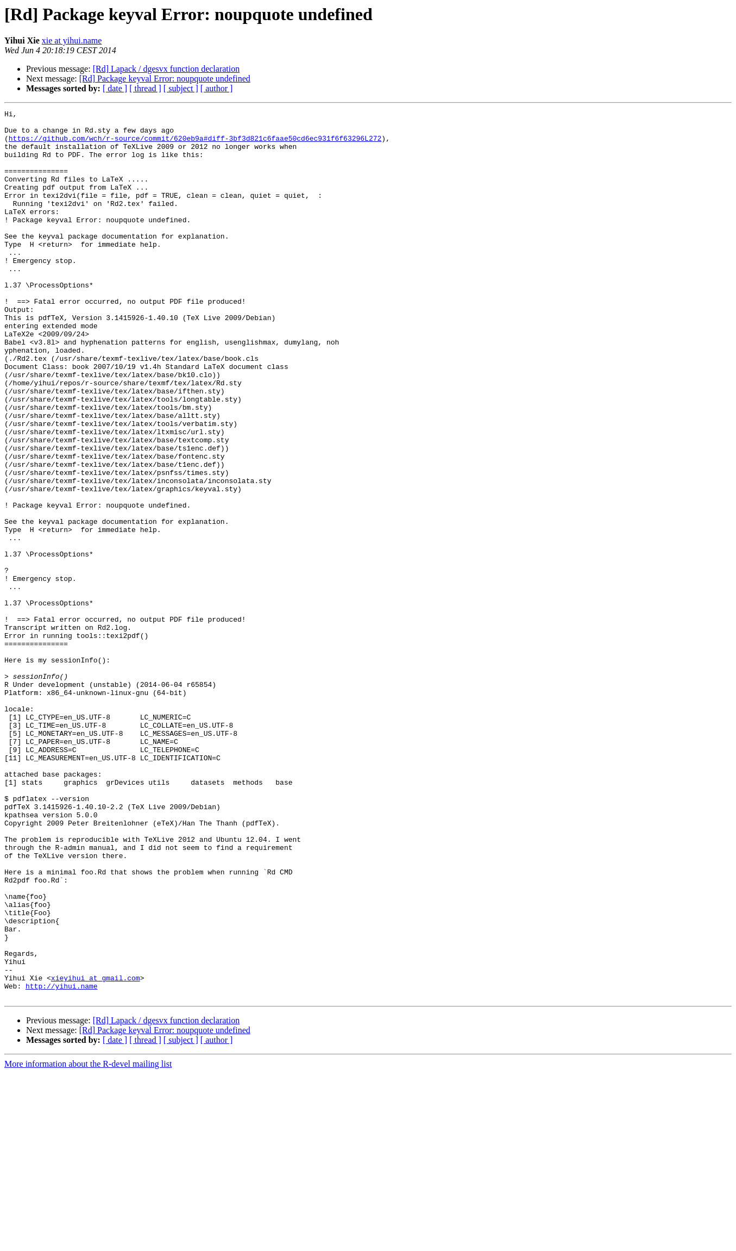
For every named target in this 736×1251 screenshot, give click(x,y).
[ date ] (115, 88)
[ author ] (216, 88)
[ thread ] (145, 88)
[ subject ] (180, 88)
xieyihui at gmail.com (95, 1152)
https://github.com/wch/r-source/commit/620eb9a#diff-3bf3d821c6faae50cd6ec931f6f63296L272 (195, 144)
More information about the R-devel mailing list (88, 1241)
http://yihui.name (62, 1162)
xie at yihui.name (72, 40)
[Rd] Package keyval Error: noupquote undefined (164, 78)
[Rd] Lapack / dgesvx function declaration (166, 68)
